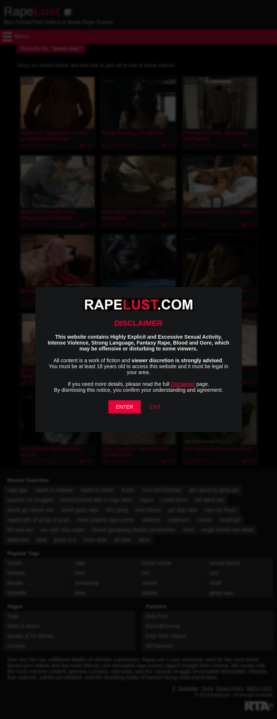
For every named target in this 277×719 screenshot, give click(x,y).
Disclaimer (183, 384)
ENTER (124, 407)
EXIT (155, 407)
